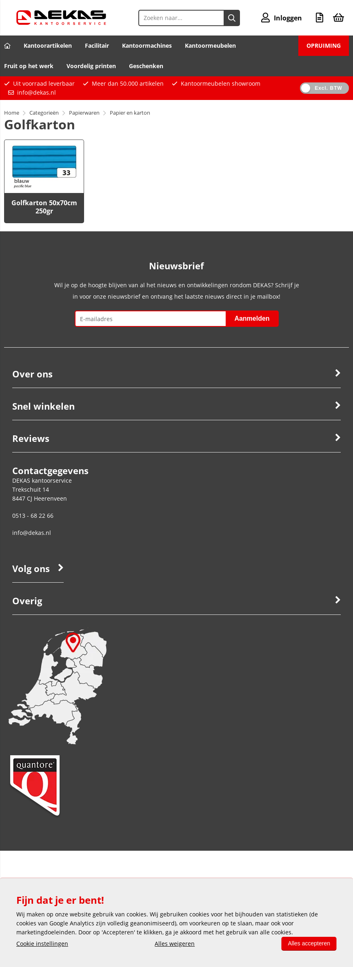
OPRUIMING (323, 45)
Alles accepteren (309, 943)
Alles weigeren (175, 943)
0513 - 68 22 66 (32, 515)
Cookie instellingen (42, 943)
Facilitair (97, 45)
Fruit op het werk (28, 66)
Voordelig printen (91, 66)
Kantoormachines (147, 45)
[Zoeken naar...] (232, 18)
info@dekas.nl (36, 92)
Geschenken (146, 66)
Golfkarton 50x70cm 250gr (44, 206)
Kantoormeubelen (210, 45)
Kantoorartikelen (48, 45)
